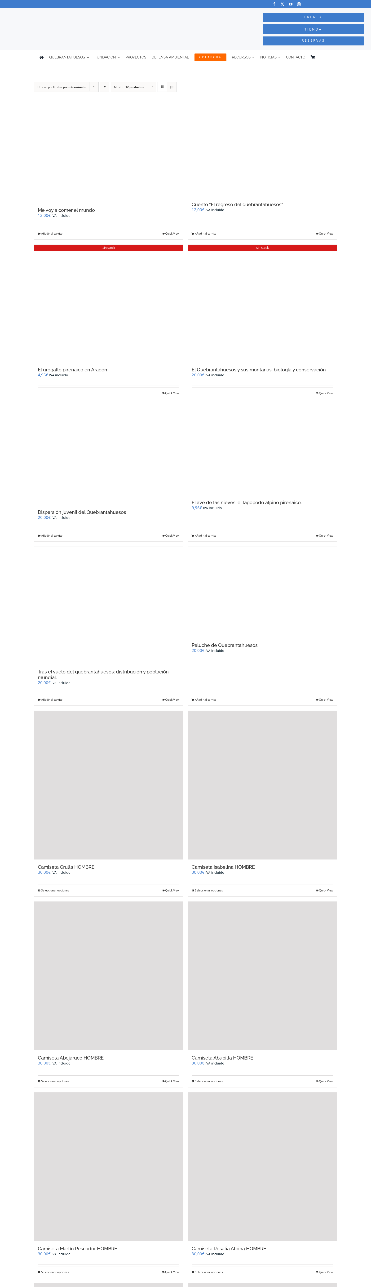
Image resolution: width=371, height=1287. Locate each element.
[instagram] (299, 4)
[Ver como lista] (171, 87)
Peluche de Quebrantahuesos (225, 645)
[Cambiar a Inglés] (329, 57)
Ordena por (61, 87)
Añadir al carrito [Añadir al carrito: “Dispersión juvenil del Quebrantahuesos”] (51, 536)
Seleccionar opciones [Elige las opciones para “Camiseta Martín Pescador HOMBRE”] (55, 1272)
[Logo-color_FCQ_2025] (69, 12)
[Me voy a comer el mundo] (108, 154)
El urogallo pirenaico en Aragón (72, 370)
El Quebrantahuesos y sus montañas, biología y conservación (259, 370)
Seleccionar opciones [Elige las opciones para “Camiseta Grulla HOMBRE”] (55, 890)
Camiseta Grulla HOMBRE (66, 867)
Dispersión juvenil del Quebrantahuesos (82, 512)
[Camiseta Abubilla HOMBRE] (262, 976)
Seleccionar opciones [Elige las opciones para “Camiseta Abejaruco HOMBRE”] (55, 1081)
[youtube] (290, 4)
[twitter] (282, 4)
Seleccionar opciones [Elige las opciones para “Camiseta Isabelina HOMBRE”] (209, 890)
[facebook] (274, 4)
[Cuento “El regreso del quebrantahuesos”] (262, 151)
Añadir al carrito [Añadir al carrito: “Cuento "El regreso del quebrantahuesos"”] (205, 234)
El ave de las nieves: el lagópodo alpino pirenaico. (247, 502)
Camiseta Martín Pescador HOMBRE (77, 1248)
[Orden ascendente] (104, 87)
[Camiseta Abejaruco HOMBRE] (108, 976)
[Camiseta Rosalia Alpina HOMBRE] (262, 1166)
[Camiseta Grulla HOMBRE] (108, 785)
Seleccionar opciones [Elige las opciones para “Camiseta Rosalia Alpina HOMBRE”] (209, 1272)
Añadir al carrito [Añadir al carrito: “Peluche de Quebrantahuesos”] (205, 700)
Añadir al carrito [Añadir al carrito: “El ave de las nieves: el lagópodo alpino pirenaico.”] (205, 536)
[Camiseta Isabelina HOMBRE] (262, 785)
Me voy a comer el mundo (66, 210)
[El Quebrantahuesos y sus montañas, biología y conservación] (262, 303)
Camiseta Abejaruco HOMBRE (71, 1058)
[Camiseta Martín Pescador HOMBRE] (108, 1166)
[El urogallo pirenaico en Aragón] (108, 303)
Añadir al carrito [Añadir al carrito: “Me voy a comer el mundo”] (51, 234)
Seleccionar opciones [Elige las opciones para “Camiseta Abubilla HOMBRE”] (209, 1081)
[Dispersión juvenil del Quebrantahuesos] (108, 454)
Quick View (172, 234)
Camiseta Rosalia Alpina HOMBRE (229, 1248)
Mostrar (129, 87)
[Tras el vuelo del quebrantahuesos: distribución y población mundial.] (108, 605)
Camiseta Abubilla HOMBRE (222, 1058)
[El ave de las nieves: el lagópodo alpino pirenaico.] (262, 449)
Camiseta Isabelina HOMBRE (223, 867)
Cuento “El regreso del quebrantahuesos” (237, 204)
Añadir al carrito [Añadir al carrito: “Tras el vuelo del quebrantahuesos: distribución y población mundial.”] (51, 700)
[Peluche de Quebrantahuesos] (262, 592)
